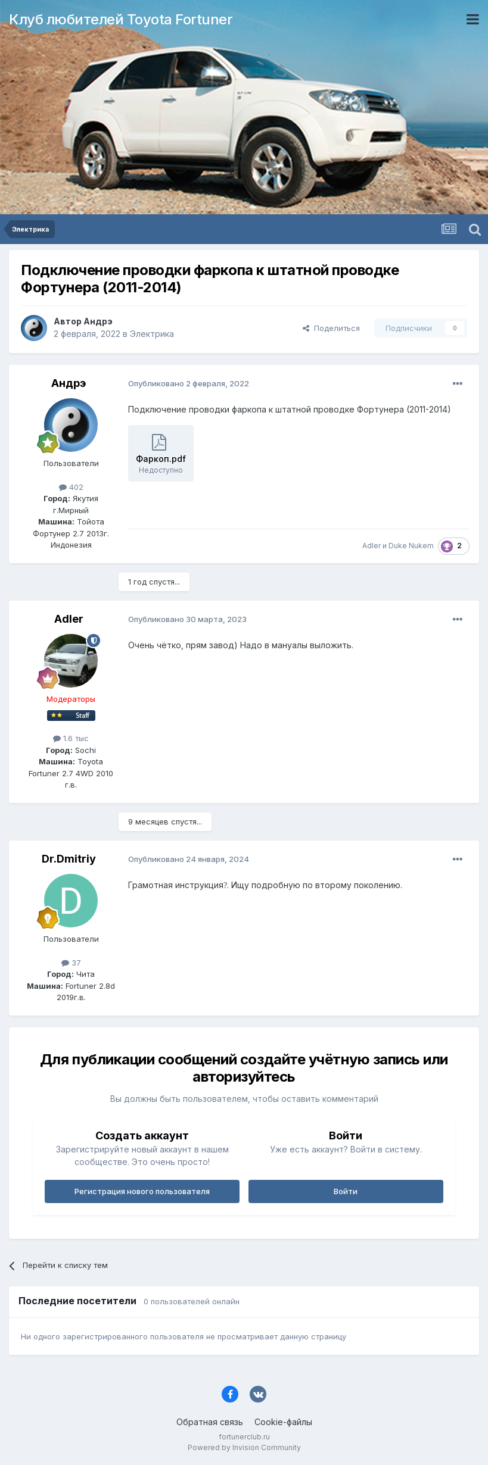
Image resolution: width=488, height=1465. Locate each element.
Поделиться (331, 328)
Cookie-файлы (283, 1422)
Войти (346, 1191)
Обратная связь (209, 1422)
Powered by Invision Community (244, 1447)
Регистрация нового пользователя (142, 1191)
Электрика (152, 334)
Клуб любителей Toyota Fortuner (120, 19)
